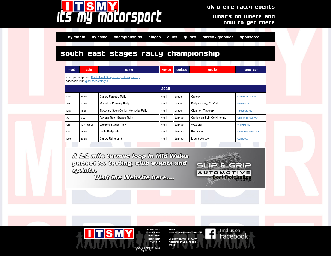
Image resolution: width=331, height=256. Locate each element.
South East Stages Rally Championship (115, 77)
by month (76, 37)
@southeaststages (96, 81)
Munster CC (243, 103)
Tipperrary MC (245, 110)
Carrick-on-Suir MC (247, 96)
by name (99, 37)
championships (128, 37)
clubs (172, 37)
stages (155, 37)
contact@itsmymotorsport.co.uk (185, 232)
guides (190, 37)
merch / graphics (218, 37)
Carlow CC (243, 138)
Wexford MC (243, 125)
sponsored (250, 37)
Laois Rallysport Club (248, 131)
